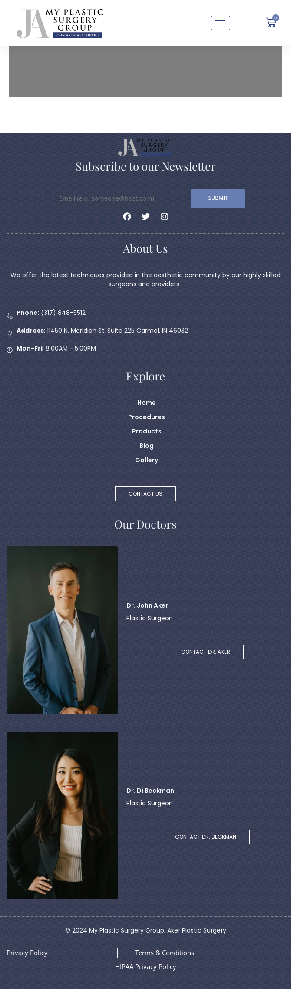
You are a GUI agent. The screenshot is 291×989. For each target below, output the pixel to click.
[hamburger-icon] (220, 23)
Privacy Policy (27, 952)
